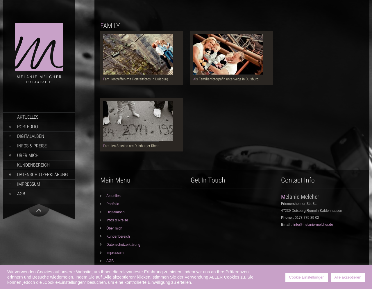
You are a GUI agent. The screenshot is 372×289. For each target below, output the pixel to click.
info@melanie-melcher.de (313, 225)
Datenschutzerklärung (42, 174)
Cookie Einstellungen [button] (306, 277)
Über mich (28, 155)
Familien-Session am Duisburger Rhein (131, 146)
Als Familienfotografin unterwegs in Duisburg (225, 79)
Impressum (28, 184)
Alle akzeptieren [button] (348, 277)
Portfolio (27, 126)
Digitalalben (30, 136)
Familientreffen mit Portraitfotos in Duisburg (135, 79)
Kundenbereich (33, 165)
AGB (21, 193)
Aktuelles (27, 117)
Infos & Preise (32, 146)
